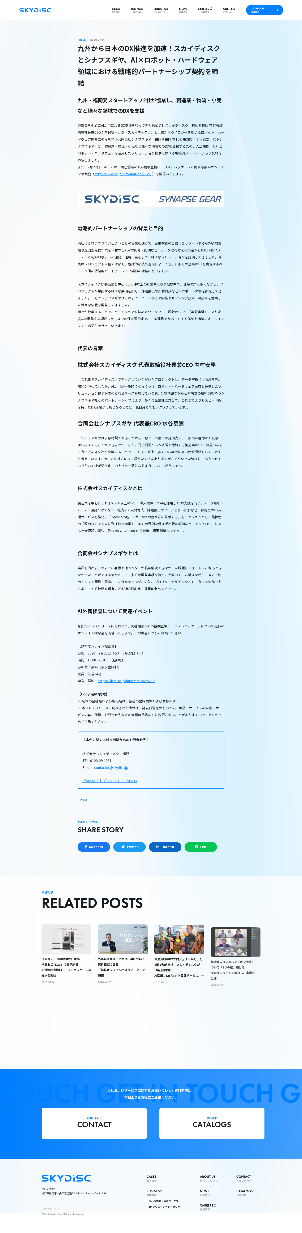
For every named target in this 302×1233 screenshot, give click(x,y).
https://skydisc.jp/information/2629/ (122, 173)
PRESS (83, 799)
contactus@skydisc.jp (111, 767)
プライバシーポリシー (52, 1208)
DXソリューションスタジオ (164, 1206)
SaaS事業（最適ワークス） (165, 1201)
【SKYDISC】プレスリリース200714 (109, 780)
